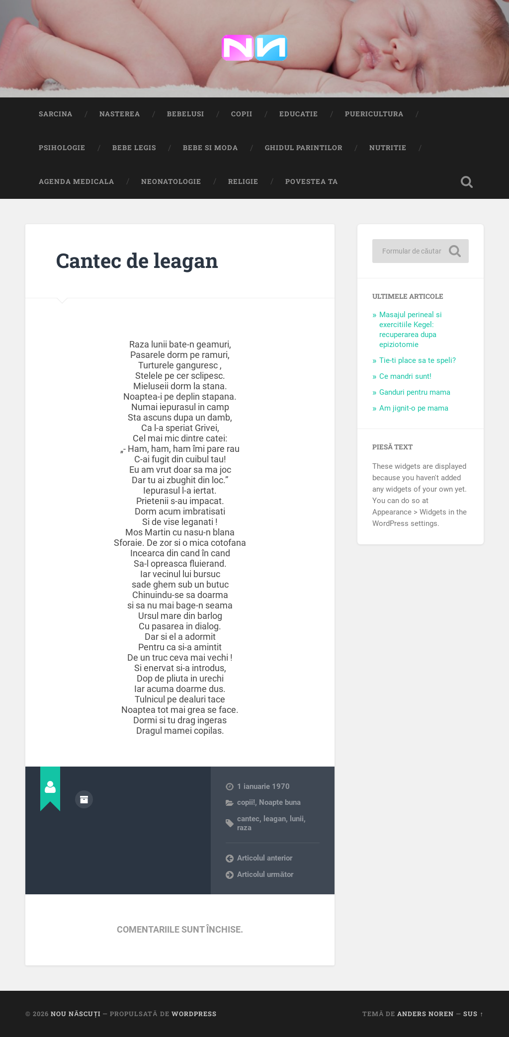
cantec (248, 818)
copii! (246, 802)
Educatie (298, 113)
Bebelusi (185, 113)
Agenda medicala (76, 181)
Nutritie (388, 147)
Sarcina (56, 113)
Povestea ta (311, 181)
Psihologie (62, 147)
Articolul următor (265, 874)
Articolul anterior (264, 858)
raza (244, 827)
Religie (243, 181)
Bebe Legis (134, 147)
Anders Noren (425, 1014)
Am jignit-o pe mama (413, 408)
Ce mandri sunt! (405, 376)
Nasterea (119, 113)
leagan (274, 818)
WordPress (194, 1014)
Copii (242, 113)
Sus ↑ (473, 1014)
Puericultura (374, 113)
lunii (297, 818)
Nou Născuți (75, 1014)
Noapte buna (280, 802)
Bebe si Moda (210, 147)
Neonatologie (171, 181)
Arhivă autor (84, 799)
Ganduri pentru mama (414, 392)
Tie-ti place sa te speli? (417, 360)
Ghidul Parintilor (303, 147)
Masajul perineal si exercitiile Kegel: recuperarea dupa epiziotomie (410, 329)
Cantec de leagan (137, 260)
